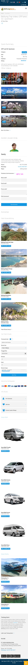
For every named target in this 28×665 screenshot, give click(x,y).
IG (12, 656)
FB (8, 656)
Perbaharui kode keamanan (7, 173)
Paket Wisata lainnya (6, 329)
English (12, 2)
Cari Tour (14, 375)
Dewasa (3, 356)
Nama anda (4, 177)
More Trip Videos (5, 130)
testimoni (15, 622)
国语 (18, 2)
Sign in (7, 0)
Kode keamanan (5, 196)
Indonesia (5, 2)
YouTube (18, 656)
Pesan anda (4, 189)
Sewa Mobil (4, 417)
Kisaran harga (4, 368)
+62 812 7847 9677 (22, 166)
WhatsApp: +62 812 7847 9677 (8, 650)
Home (2, 13)
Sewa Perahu (5, 554)
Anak (2, 362)
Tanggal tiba (4, 350)
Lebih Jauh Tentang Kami (7, 633)
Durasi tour (3, 345)
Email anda (4, 183)
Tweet (4, 656)
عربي (24, 2)
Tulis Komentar (14, 204)
